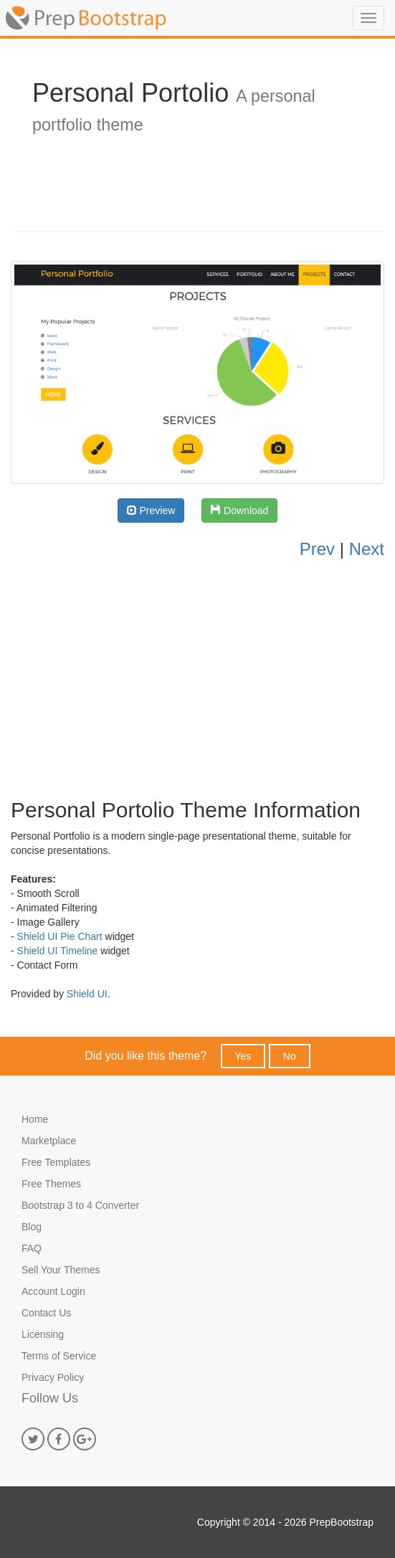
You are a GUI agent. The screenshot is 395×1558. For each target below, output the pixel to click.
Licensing (43, 1334)
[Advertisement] (197, 676)
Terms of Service (59, 1356)
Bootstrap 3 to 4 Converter (80, 1205)
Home (35, 1119)
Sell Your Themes (61, 1270)
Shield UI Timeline (57, 950)
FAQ (32, 1248)
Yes (243, 1056)
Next (366, 549)
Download (239, 510)
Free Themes (51, 1183)
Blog (32, 1226)
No (289, 1056)
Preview (151, 510)
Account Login (53, 1291)
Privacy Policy (53, 1377)
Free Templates (56, 1162)
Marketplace (49, 1140)
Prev (317, 549)
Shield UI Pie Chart (60, 936)
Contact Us (46, 1313)
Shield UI (87, 993)
